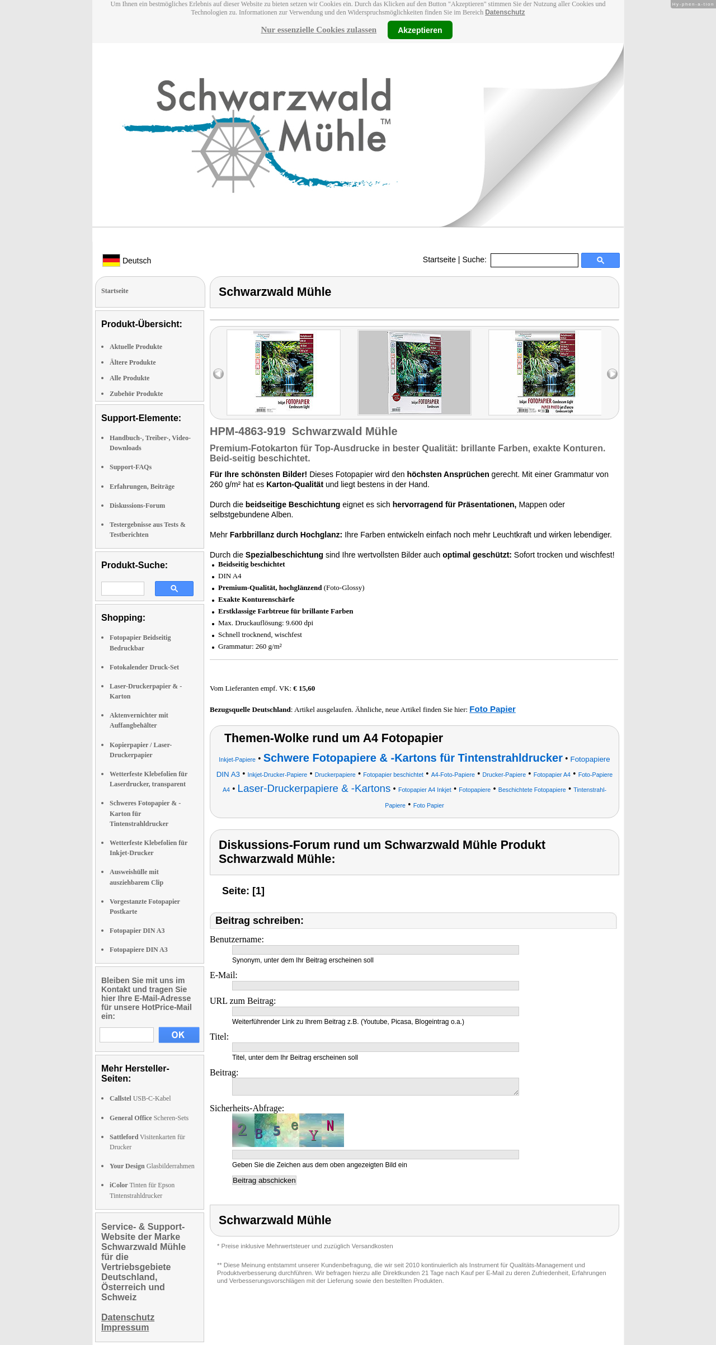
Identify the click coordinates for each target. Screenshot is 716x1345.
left (218, 374)
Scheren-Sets (149, 1118)
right (612, 374)
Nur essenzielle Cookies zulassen (318, 29)
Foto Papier (492, 709)
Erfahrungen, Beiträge (142, 486)
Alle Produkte (129, 378)
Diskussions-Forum (137, 505)
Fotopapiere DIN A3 (139, 950)
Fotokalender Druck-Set (144, 667)
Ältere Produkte (133, 362)
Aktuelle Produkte (136, 347)
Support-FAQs (131, 467)
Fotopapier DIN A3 (137, 931)
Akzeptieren (420, 29)
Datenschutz (505, 12)
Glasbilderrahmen (152, 1166)
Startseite (439, 259)
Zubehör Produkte (136, 394)
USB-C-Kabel (140, 1098)
